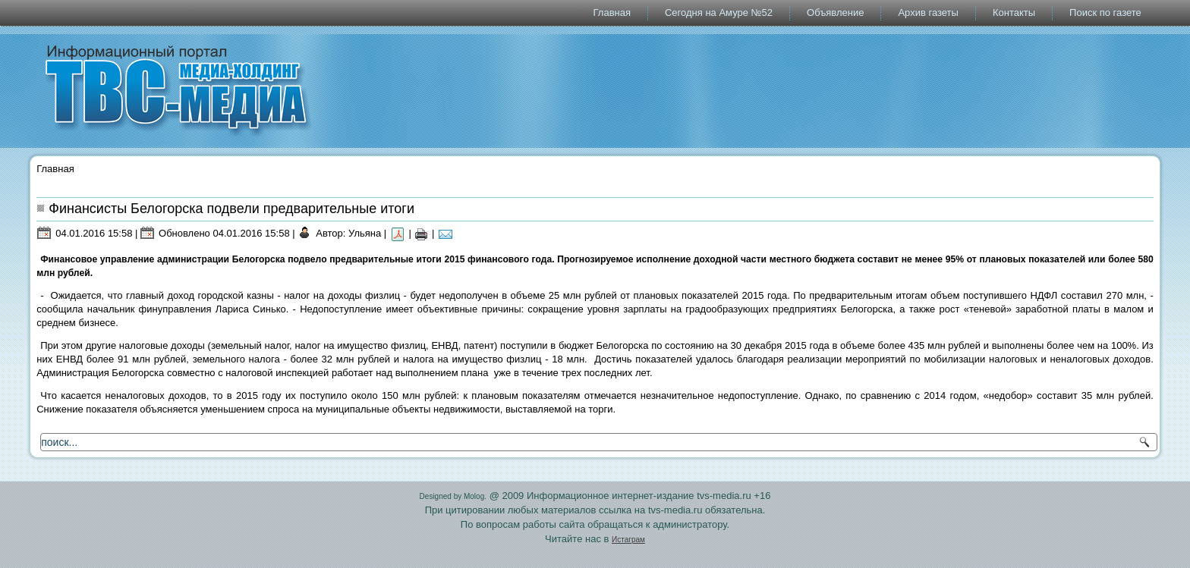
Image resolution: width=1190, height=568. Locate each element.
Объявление (835, 12)
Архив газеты (928, 12)
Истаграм (628, 539)
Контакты (1014, 12)
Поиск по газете (1105, 12)
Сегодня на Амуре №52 (719, 12)
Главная (612, 12)
